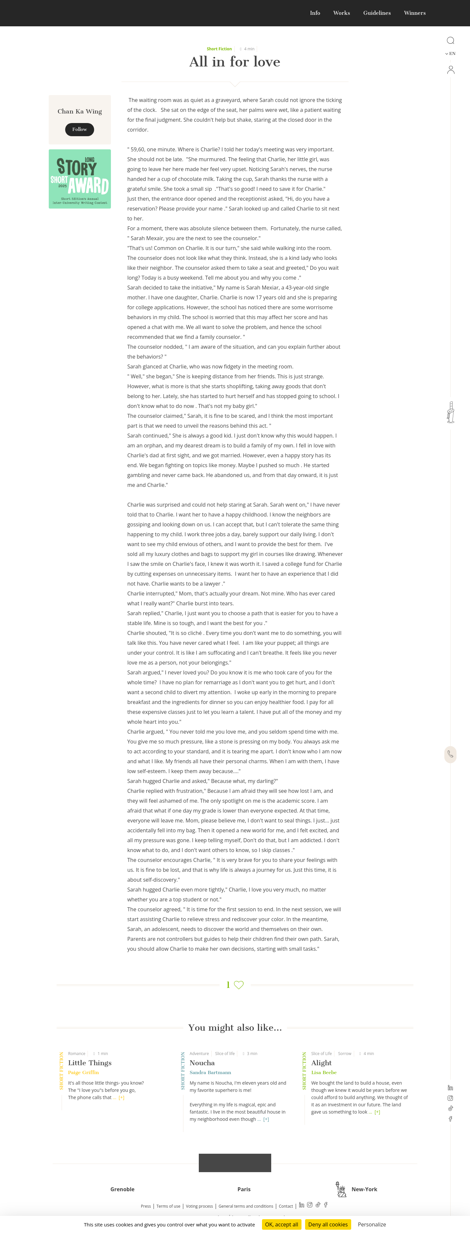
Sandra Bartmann (210, 1072)
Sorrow (345, 1053)
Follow (79, 129)
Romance (76, 1053)
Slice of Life (321, 1053)
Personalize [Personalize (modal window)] (372, 1224)
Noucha (202, 1063)
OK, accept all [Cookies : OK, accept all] (281, 1224)
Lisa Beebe (324, 1072)
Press (146, 1206)
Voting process (199, 1206)
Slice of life (225, 1053)
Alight (321, 1063)
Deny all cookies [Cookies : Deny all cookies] (328, 1224)
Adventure (199, 1053)
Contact (286, 1206)
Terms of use (168, 1206)
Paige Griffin (83, 1072)
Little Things (90, 1063)
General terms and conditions (246, 1206)
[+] (121, 1097)
